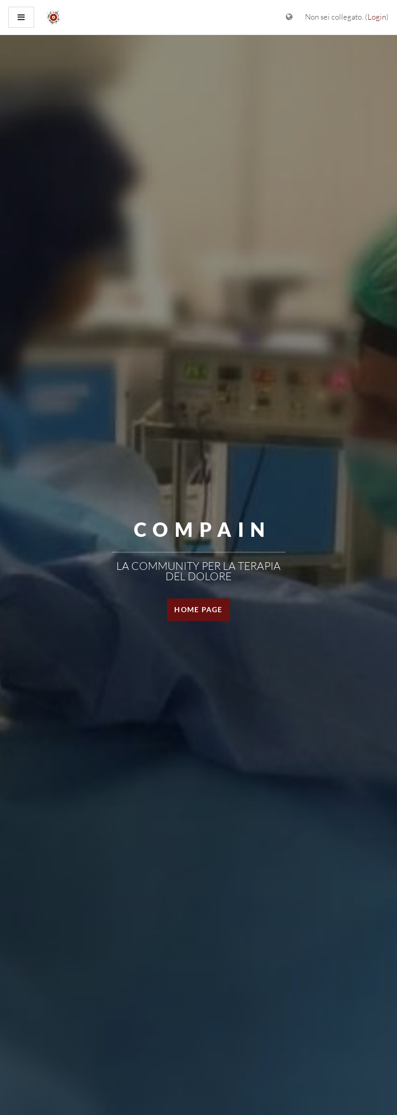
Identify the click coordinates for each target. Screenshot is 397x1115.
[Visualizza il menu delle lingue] (289, 17)
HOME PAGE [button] (198, 609)
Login (377, 17)
